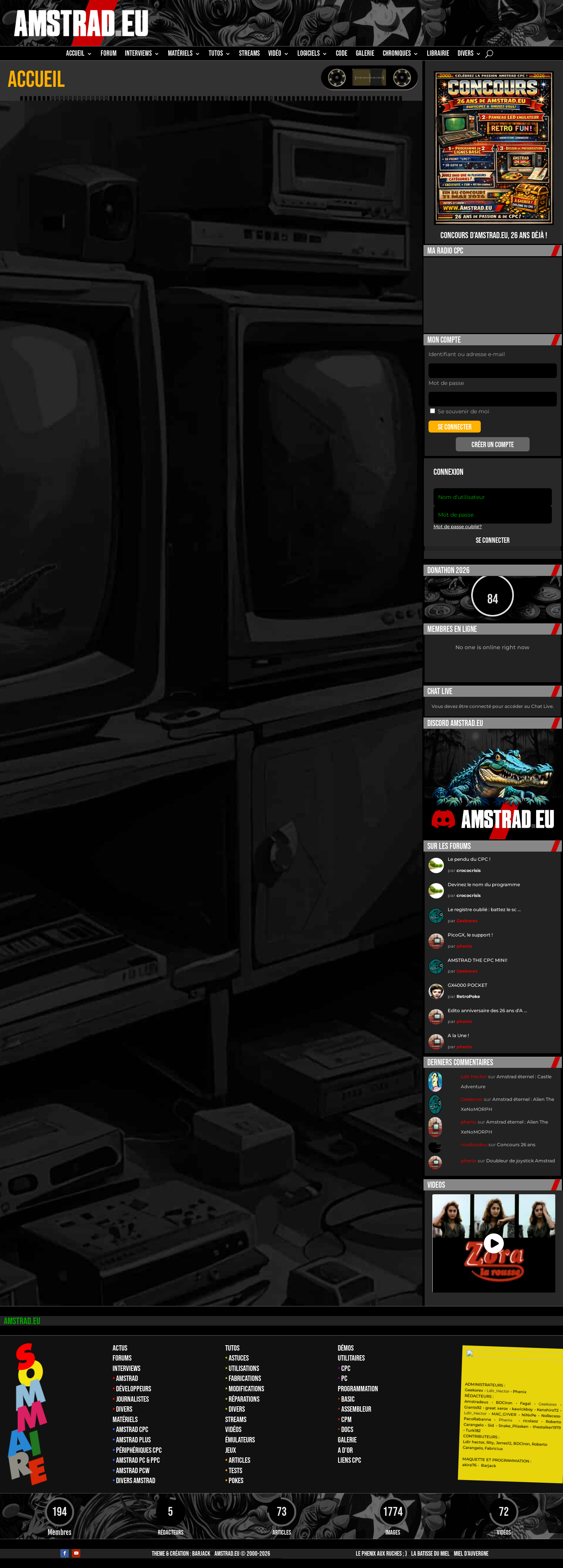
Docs (347, 1429)
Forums (122, 1358)
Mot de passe (446, 383)
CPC (345, 1368)
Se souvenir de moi (459, 411)
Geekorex (467, 920)
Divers (465, 54)
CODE (341, 54)
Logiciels (308, 54)
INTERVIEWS (138, 54)
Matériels (125, 1419)
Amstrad (127, 1378)
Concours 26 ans (516, 1144)
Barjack (201, 1554)
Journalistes (132, 1399)
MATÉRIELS (180, 54)
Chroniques (397, 54)
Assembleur (356, 1409)
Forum (108, 54)
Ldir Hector (474, 1076)
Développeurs (133, 1389)
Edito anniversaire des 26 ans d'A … (487, 1010)
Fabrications (245, 1378)
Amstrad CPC (132, 1429)
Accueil (75, 54)
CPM (346, 1419)
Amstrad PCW (132, 1470)
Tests (235, 1470)
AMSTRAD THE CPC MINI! (477, 960)
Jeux (230, 1450)
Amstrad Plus (133, 1440)
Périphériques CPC (139, 1450)
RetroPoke (468, 996)
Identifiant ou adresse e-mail (466, 354)
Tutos (232, 1348)
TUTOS (216, 54)
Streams (235, 1419)
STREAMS (249, 54)
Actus (120, 1348)
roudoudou (474, 1144)
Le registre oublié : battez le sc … (484, 909)
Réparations (244, 1399)
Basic (348, 1399)
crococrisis (469, 870)
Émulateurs (240, 1440)
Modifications (246, 1389)
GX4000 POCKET (467, 985)
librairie (438, 54)
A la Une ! (458, 1035)
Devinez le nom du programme (484, 884)
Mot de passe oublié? (457, 526)
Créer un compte (493, 444)
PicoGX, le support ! (470, 935)
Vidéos (233, 1429)
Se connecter (493, 540)
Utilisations (244, 1368)
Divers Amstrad (135, 1480)
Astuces (239, 1358)
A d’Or (345, 1450)
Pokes (236, 1480)
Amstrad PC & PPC (138, 1460)
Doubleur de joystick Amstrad (520, 1161)
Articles (239, 1460)
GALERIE (365, 54)
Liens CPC (349, 1460)
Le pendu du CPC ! (469, 859)
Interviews (126, 1368)
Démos (346, 1348)
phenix (464, 946)
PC (344, 1378)
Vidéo (274, 54)
